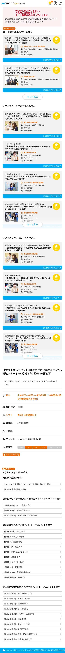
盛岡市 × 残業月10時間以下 (32, 577)
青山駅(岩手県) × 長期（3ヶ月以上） (32, 593)
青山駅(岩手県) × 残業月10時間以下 (32, 639)
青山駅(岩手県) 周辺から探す (32, 489)
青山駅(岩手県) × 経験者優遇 (32, 619)
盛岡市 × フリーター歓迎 (32, 562)
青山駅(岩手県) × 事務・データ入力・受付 (32, 516)
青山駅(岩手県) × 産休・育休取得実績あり (32, 634)
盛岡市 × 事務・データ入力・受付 (32, 510)
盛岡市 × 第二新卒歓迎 (32, 567)
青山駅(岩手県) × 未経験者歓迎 (32, 604)
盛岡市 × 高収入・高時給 (32, 537)
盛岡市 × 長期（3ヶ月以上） (32, 532)
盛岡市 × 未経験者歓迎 (32, 542)
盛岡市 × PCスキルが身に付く (32, 552)
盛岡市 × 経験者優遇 (32, 557)
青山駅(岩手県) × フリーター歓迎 (32, 624)
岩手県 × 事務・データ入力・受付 (32, 505)
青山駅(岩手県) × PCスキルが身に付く (32, 614)
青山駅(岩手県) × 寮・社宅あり (32, 609)
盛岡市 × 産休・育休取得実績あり (32, 572)
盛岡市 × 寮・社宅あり (32, 547)
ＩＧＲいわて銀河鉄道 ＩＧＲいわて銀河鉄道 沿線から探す (32, 484)
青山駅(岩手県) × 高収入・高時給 (32, 599)
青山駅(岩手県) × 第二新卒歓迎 (32, 629)
